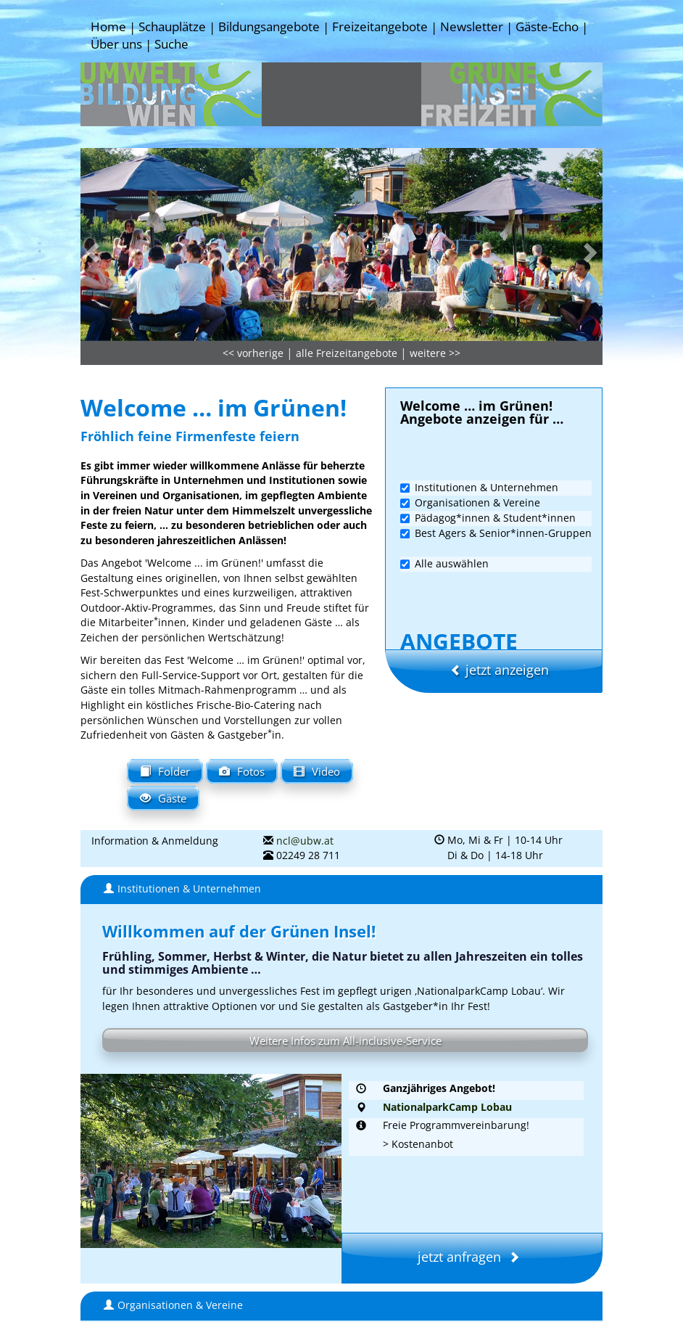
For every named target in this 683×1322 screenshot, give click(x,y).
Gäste (163, 727)
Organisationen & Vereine (470, 433)
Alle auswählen (444, 494)
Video (317, 700)
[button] (119, 178)
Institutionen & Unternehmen (479, 417)
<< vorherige (253, 283)
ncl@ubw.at (305, 771)
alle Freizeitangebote (346, 283)
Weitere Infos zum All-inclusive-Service (345, 969)
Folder (165, 700)
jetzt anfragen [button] (472, 1180)
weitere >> (435, 283)
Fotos (241, 700)
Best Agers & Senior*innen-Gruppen (496, 463)
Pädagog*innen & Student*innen (488, 448)
